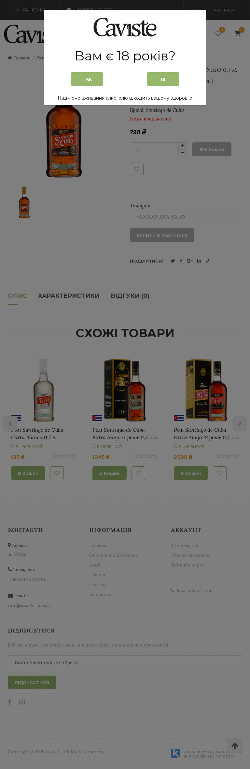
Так (87, 79)
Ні (163, 79)
